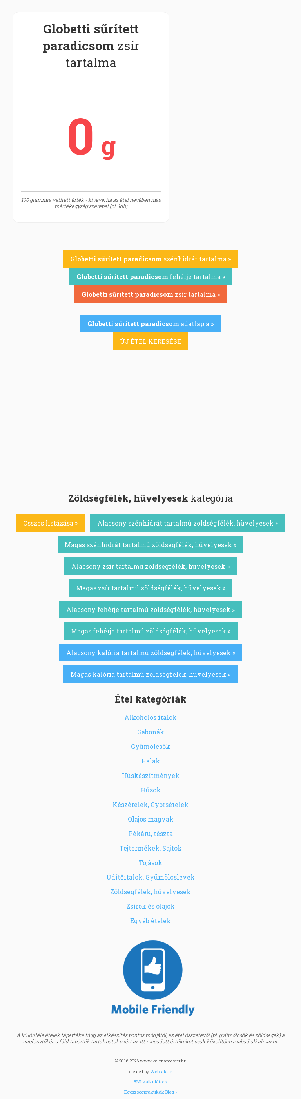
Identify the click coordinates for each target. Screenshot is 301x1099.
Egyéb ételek (150, 920)
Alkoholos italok (150, 717)
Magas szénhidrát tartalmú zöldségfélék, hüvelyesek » (150, 544)
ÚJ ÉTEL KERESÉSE (150, 341)
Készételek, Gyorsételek (150, 804)
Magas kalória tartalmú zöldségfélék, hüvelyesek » (150, 674)
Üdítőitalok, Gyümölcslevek (150, 877)
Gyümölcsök (150, 746)
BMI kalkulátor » (150, 1081)
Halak (150, 761)
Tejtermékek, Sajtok (151, 848)
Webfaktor (161, 1071)
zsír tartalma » (151, 294)
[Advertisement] (150, 429)
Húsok (151, 790)
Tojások (150, 862)
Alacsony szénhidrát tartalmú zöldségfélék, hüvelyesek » (187, 523)
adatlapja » (150, 323)
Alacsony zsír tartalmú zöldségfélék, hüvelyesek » (150, 566)
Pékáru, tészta (151, 833)
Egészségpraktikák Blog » (150, 1092)
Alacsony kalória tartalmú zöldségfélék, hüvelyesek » (150, 652)
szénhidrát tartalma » (150, 259)
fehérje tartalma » (150, 276)
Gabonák (150, 732)
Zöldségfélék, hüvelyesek (150, 891)
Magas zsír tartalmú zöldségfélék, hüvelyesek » (150, 588)
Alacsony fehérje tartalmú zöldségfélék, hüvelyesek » (150, 609)
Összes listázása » (50, 523)
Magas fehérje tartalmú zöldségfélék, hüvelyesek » (150, 631)
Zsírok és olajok (150, 906)
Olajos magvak (151, 819)
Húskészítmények (151, 775)
